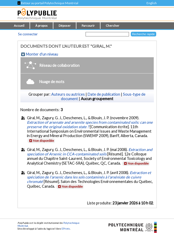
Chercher (112, 25)
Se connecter (28, 34)
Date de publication (104, 94)
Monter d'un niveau (42, 54)
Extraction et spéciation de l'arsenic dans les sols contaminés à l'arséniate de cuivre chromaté (89, 177)
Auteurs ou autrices (68, 94)
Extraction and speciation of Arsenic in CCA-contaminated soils (89, 151)
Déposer (65, 25)
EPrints (65, 228)
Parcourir (88, 25)
